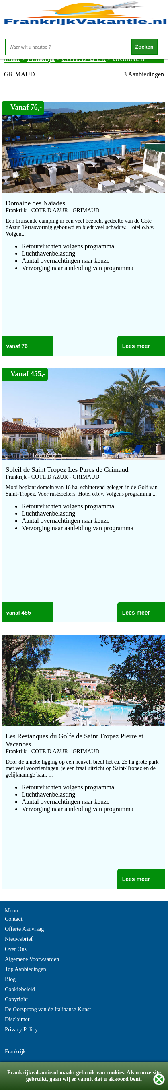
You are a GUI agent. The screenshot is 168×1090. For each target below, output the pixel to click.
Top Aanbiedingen (25, 969)
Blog (10, 979)
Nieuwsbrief (19, 939)
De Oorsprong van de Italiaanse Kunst (48, 1009)
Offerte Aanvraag (24, 929)
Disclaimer (17, 1019)
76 (24, 346)
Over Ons (16, 949)
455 (26, 612)
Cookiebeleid (20, 989)
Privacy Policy (21, 1029)
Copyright (16, 999)
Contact (14, 919)
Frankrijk (15, 1052)
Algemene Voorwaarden (32, 959)
